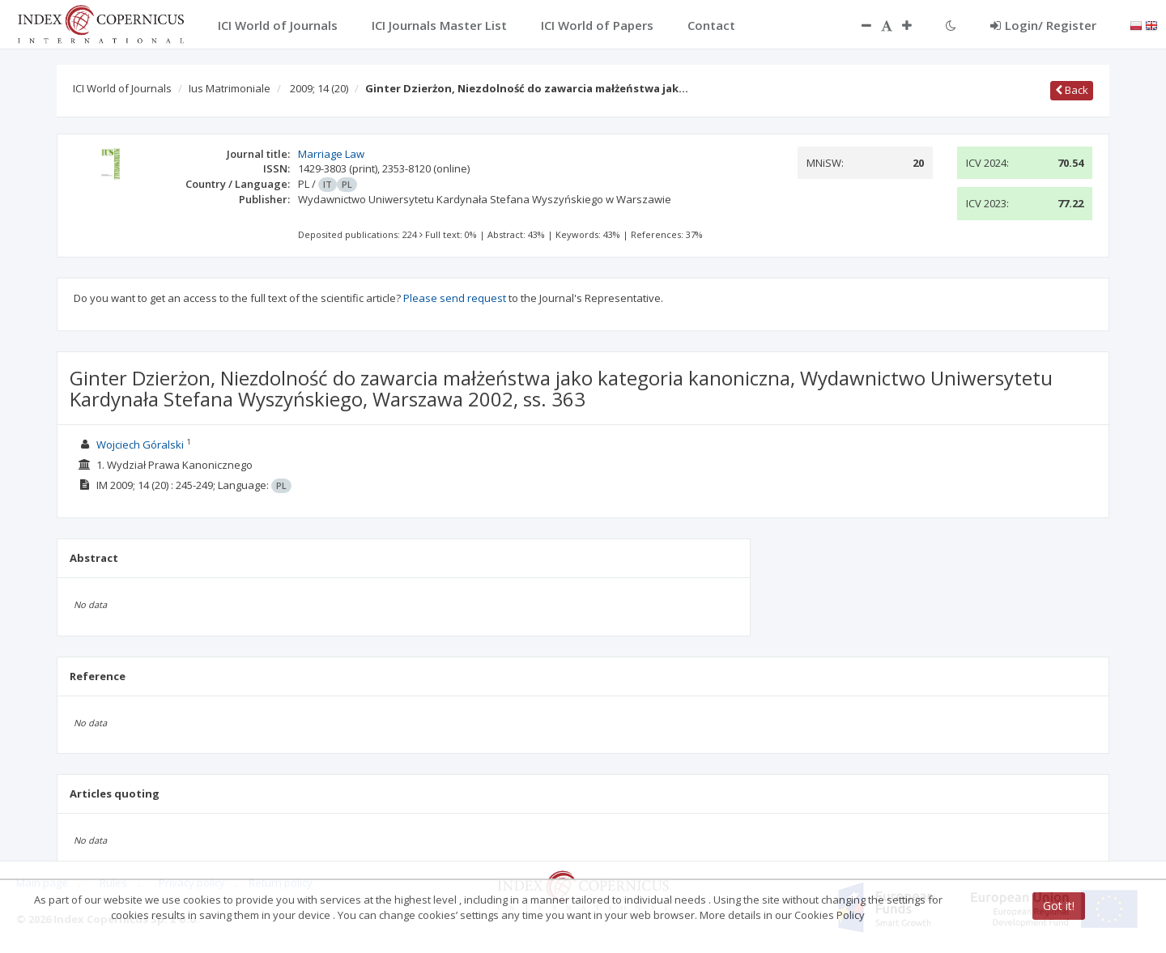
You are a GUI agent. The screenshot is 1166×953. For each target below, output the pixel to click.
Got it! (1059, 905)
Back (1071, 90)
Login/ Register (1043, 25)
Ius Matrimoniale (229, 88)
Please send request (454, 298)
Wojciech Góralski (140, 444)
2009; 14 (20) (319, 88)
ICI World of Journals (122, 88)
